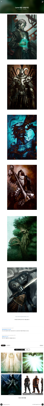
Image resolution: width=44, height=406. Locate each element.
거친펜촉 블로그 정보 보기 (42, 1)
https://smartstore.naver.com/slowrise (8, 335)
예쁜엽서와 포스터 (5, 336)
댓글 (16, 349)
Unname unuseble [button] (32, 384)
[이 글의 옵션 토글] (5, 345)
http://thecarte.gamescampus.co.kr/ (22, 316)
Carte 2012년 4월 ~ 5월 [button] (11, 363)
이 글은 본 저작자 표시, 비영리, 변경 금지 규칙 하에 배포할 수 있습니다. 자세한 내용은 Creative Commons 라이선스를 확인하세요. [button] (41, 345)
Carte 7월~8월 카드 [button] (11, 384)
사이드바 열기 (1, 1)
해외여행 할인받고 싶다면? (6, 329)
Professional (24, 9)
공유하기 (22, 349)
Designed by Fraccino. (38, 404)
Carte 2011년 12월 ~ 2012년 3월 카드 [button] (32, 363)
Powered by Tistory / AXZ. (6, 404)
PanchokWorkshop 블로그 (1, 404)
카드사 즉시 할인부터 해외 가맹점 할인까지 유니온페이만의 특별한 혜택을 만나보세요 (15, 330)
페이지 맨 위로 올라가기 (42, 404)
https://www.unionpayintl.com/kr (7, 328)
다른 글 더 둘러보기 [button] (21, 397)
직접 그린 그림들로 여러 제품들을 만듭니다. (9, 338)
